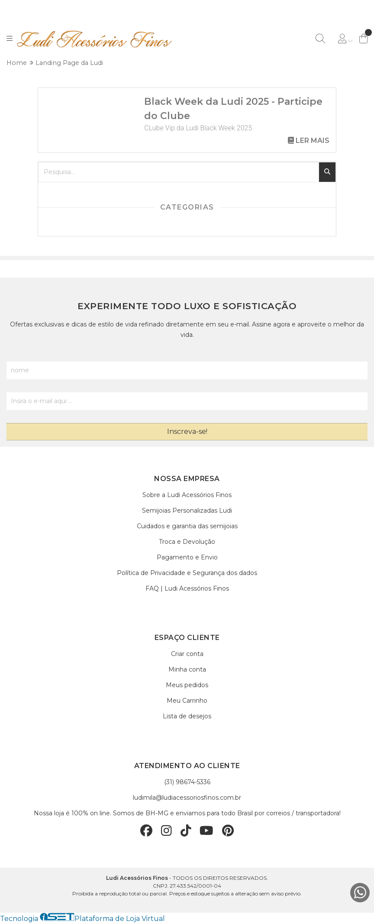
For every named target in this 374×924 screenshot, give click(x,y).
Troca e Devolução (187, 542)
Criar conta (187, 654)
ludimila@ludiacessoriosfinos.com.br (187, 797)
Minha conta (187, 669)
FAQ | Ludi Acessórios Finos (187, 588)
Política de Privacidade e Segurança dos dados (187, 573)
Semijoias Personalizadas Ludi (187, 510)
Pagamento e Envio (187, 557)
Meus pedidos (187, 685)
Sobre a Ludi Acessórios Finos (187, 495)
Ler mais (308, 140)
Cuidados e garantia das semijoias (187, 526)
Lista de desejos (187, 716)
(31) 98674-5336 (187, 782)
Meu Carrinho (187, 700)
